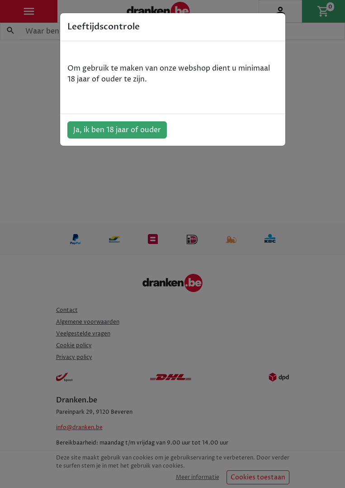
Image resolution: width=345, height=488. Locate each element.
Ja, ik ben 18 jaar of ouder (117, 130)
